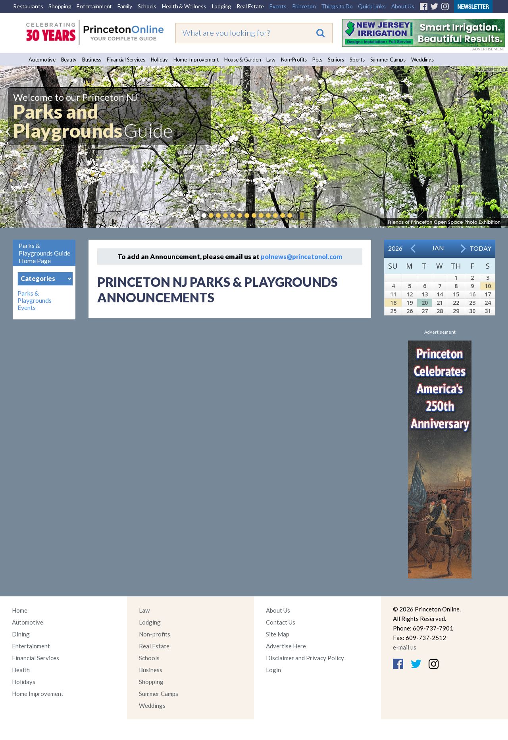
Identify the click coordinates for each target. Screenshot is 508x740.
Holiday (159, 59)
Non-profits (154, 634)
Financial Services (126, 59)
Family (124, 6)
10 (488, 286)
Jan (438, 248)
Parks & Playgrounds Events (34, 300)
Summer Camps (388, 59)
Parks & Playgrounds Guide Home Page (44, 253)
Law (270, 59)
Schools (147, 6)
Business (91, 59)
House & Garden (242, 59)
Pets (317, 59)
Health (21, 669)
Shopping (59, 6)
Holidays (23, 681)
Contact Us (280, 622)
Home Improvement (196, 59)
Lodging (221, 6)
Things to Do (336, 6)
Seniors (336, 59)
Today (480, 248)
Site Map (277, 634)
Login (273, 669)
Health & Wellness (184, 6)
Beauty (69, 59)
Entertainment (94, 6)
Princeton (304, 6)
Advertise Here (286, 646)
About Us (402, 6)
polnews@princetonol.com (301, 256)
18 (393, 302)
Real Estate (250, 6)
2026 (395, 248)
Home (19, 610)
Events (278, 6)
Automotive (42, 59)
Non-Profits (294, 59)
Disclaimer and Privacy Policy (305, 657)
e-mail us (404, 647)
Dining (21, 634)
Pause (301, 215)
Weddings (422, 59)
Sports (357, 59)
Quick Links (371, 6)
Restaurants (28, 6)
